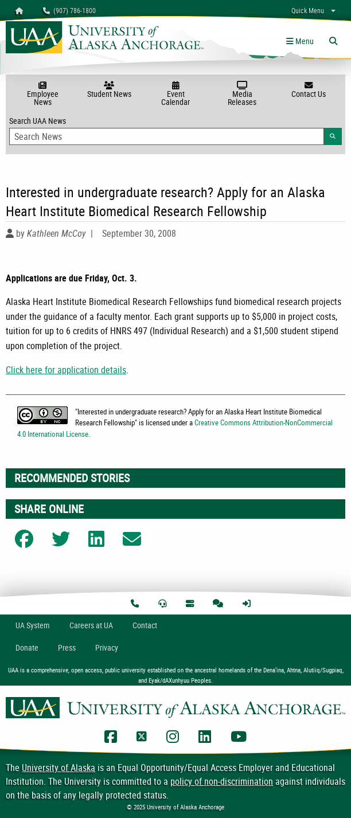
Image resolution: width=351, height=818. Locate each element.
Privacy (106, 647)
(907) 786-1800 (69, 10)
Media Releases (242, 94)
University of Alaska (58, 767)
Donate (26, 647)
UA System (32, 625)
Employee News (42, 94)
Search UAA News (175, 130)
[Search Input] (166, 136)
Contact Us (308, 90)
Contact (144, 625)
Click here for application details (66, 369)
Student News (108, 90)
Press (67, 647)
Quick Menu (307, 10)
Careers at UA (91, 625)
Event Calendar (175, 94)
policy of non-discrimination (221, 781)
